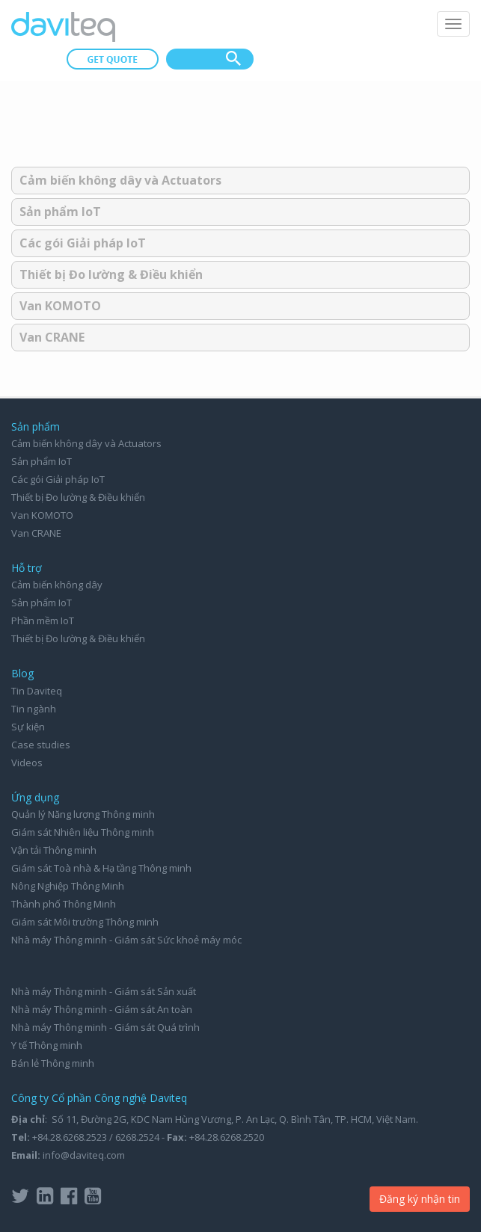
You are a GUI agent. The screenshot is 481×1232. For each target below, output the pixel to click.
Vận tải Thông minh (53, 850)
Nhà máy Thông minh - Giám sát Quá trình (105, 1027)
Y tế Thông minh (46, 1045)
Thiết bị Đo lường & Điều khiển (111, 274)
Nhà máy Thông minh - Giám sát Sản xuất (103, 991)
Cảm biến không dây (56, 584)
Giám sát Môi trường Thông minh (85, 921)
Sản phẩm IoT (60, 211)
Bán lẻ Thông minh (52, 1063)
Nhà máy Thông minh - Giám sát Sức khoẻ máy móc (126, 939)
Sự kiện (28, 726)
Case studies (40, 744)
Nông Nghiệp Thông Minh (67, 886)
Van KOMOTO (60, 306)
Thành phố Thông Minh (63, 904)
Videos (27, 762)
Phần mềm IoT (42, 620)
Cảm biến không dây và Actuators (120, 180)
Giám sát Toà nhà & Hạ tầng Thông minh (101, 868)
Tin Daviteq (36, 690)
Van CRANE (52, 337)
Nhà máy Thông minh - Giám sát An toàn (101, 1009)
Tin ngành (33, 708)
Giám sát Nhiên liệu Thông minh (82, 832)
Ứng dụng (35, 797)
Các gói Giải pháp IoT (82, 243)
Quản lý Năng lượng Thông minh (83, 814)
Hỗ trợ (26, 568)
